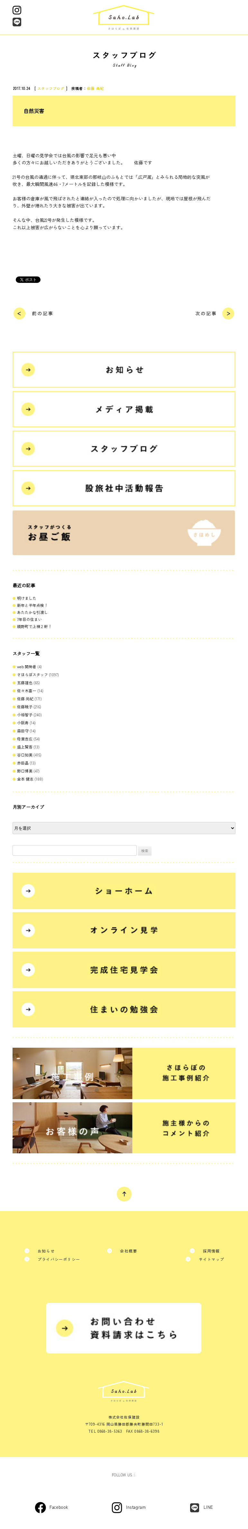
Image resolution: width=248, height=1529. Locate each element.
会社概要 (128, 1251)
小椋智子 (24, 714)
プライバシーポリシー (59, 1259)
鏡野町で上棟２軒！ (34, 626)
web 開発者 (26, 666)
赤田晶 (23, 762)
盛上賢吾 (24, 746)
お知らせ (46, 1251)
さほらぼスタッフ (32, 674)
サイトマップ (211, 1259)
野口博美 (24, 770)
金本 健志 (25, 779)
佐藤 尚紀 (95, 88)
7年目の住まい (29, 619)
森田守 (23, 730)
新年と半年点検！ (32, 605)
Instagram (136, 1507)
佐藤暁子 (24, 706)
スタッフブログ (51, 88)
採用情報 (211, 1251)
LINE (208, 1507)
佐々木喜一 (26, 690)
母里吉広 (24, 738)
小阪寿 (23, 722)
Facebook (59, 1507)
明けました (26, 598)
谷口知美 (24, 754)
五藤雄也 (24, 682)
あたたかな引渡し (32, 612)
